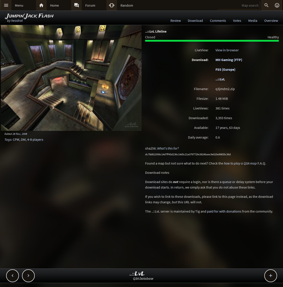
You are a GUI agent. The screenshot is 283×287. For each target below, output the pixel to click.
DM (23, 139)
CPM (16, 139)
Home (54, 5)
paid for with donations (224, 211)
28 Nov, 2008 (20, 133)
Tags (7, 139)
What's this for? (168, 148)
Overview (271, 20)
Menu (19, 5)
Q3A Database (143, 278)
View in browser (227, 50)
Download (195, 20)
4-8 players (35, 139)
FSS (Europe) (225, 69)
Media (252, 20)
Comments (218, 20)
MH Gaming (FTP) (228, 59)
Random (127, 5)
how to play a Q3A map (240, 163)
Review (175, 20)
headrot (17, 20)
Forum (90, 5)
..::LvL (220, 79)
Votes (237, 20)
